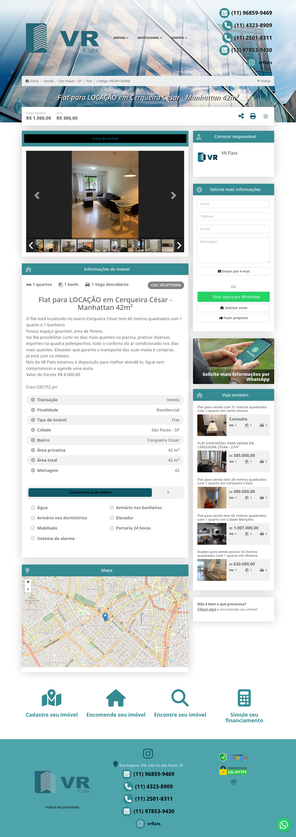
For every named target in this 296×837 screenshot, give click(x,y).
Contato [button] (177, 38)
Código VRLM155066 (113, 81)
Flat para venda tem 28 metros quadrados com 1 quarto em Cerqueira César (231, 481)
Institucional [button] (148, 38)
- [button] (28, 589)
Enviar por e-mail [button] (234, 271)
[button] (38, 195)
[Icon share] (244, 63)
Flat (89, 81)
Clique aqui (206, 609)
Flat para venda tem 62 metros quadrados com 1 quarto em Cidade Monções (231, 517)
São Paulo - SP (69, 81)
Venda (49, 81)
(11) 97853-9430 (251, 50)
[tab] (41, 138)
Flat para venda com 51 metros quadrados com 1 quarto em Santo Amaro (232, 409)
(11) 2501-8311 (253, 38)
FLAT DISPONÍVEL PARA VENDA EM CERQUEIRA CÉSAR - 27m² (225, 445)
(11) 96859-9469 (251, 13)
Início (32, 81)
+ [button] (28, 582)
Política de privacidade (62, 807)
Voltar (264, 81)
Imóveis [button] (119, 38)
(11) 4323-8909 (253, 25)
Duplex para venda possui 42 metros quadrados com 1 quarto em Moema (227, 553)
